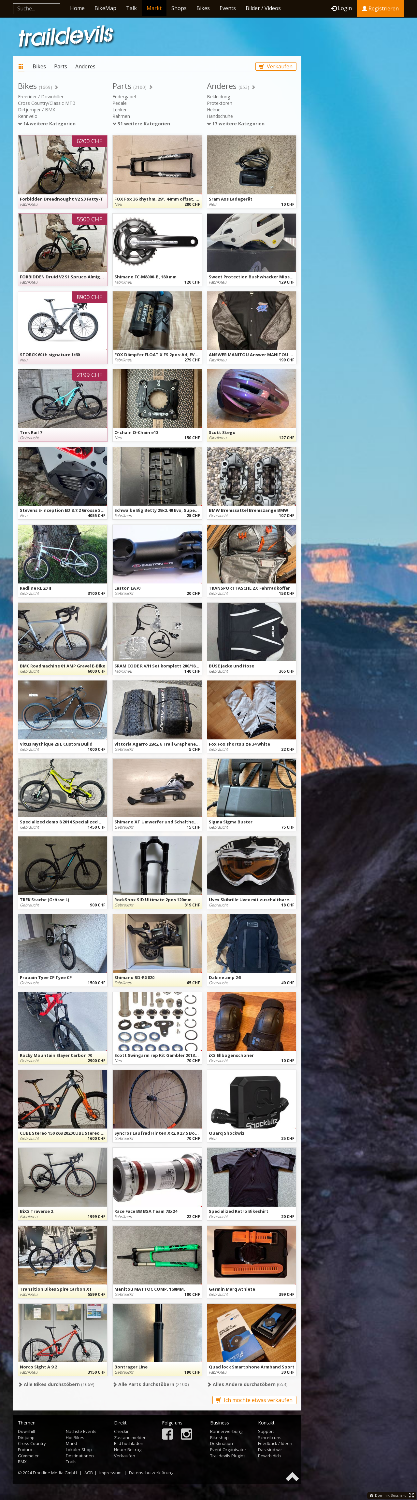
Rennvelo (27, 116)
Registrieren (380, 8)
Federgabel (124, 96)
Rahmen (121, 116)
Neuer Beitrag (127, 1449)
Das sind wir (270, 1449)
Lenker (119, 109)
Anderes (85, 66)
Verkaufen (276, 66)
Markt (154, 8)
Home (77, 8)
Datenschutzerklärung (151, 1473)
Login (341, 8)
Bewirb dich (269, 1456)
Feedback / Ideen (275, 1443)
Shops (179, 8)
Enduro (25, 1449)
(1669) (56, 1384)
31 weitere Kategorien (141, 123)
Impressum (110, 1473)
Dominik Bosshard (388, 1495)
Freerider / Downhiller (41, 96)
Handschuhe (220, 116)
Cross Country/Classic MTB (47, 103)
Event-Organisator (228, 1449)
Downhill (26, 1431)
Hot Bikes (75, 1437)
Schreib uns (269, 1437)
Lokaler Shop (79, 1449)
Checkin (122, 1431)
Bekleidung (218, 96)
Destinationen (80, 1456)
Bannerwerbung (226, 1431)
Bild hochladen (128, 1443)
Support (266, 1431)
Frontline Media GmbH (55, 1473)
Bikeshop (219, 1437)
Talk (131, 8)
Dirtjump (26, 1437)
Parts (60, 66)
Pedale (119, 103)
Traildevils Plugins (228, 1456)
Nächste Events (81, 1431)
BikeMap (105, 8)
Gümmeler (28, 1456)
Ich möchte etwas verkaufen (254, 1400)
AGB (88, 1473)
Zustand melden (130, 1437)
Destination (221, 1443)
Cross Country (32, 1443)
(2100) (150, 1384)
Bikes (203, 8)
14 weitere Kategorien (47, 123)
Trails (71, 1462)
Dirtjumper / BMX (36, 109)
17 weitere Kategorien (236, 123)
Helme (214, 109)
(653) (247, 1384)
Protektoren (219, 103)
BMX (22, 1462)
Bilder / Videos (263, 8)
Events (228, 8)
